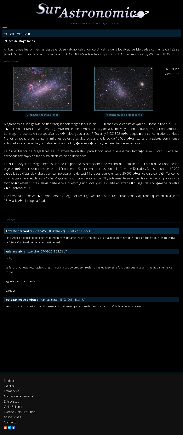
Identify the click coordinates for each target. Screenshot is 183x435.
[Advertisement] (91, 340)
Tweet (11, 220)
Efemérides (11, 391)
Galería (9, 386)
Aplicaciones (12, 417)
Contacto (10, 422)
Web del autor (11, 61)
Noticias (9, 381)
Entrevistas (11, 401)
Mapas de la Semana (18, 396)
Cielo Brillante (13, 407)
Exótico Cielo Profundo (20, 412)
